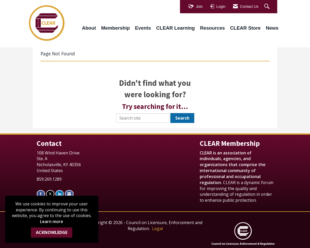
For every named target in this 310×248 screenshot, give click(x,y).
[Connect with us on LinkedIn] (59, 194)
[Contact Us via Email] (69, 194)
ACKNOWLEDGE (51, 232)
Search (182, 118)
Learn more (51, 221)
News (272, 28)
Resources (212, 28)
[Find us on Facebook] (41, 194)
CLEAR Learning (175, 28)
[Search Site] (267, 6)
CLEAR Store (245, 28)
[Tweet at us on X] (50, 194)
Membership (115, 28)
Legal (157, 228)
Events (143, 28)
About (89, 28)
